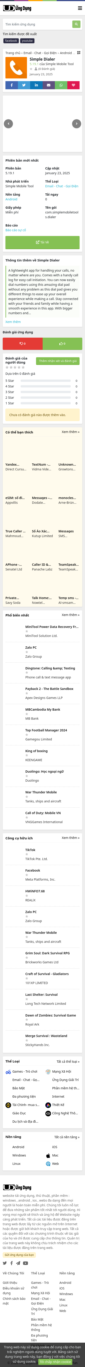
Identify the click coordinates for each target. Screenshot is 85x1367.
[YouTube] (24, 1262)
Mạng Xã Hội (58, 1072)
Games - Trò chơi (21, 1072)
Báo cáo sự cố (15, 230)
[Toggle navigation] (80, 8)
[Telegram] (17, 1262)
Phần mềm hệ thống (62, 1088)
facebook (11, 41)
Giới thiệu (10, 1282)
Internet (54, 1097)
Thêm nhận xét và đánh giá (58, 361)
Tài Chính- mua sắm (22, 1105)
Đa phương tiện (20, 1097)
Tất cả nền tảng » (67, 1137)
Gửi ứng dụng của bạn (19, 1255)
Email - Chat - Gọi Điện (40, 53)
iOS (51, 1147)
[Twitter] (5, 1262)
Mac (51, 1156)
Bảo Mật (15, 1088)
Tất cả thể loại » (68, 1061)
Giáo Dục (15, 1113)
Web (52, 1164)
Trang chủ (12, 53)
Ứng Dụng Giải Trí (62, 1080)
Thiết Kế (54, 1105)
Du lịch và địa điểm (22, 1122)
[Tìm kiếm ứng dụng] (37, 24)
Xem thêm (13, 322)
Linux (12, 1164)
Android (66, 53)
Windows (15, 1156)
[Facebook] (11, 1262)
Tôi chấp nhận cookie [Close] (55, 1362)
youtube (27, 41)
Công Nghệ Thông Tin (62, 1113)
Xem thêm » (71, 431)
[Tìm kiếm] (76, 24)
